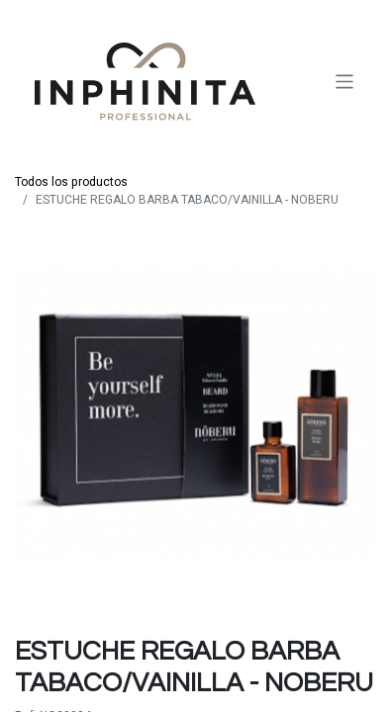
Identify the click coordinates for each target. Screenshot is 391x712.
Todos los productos (71, 182)
